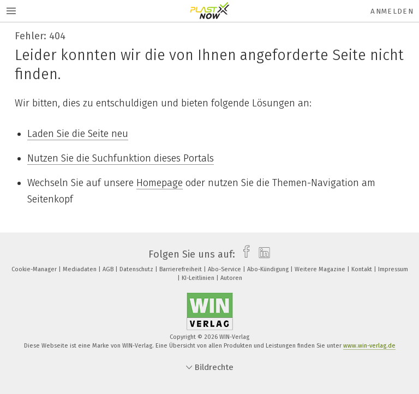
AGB (109, 269)
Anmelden (392, 11)
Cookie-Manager (34, 269)
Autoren (231, 278)
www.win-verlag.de (369, 345)
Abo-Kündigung (268, 269)
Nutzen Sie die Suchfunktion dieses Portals (120, 158)
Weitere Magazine (321, 269)
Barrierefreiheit (181, 269)
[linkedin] (261, 254)
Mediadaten (80, 269)
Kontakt (362, 269)
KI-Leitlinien (199, 278)
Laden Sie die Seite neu (77, 134)
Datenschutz (137, 269)
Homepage (159, 183)
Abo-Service (225, 269)
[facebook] (243, 254)
